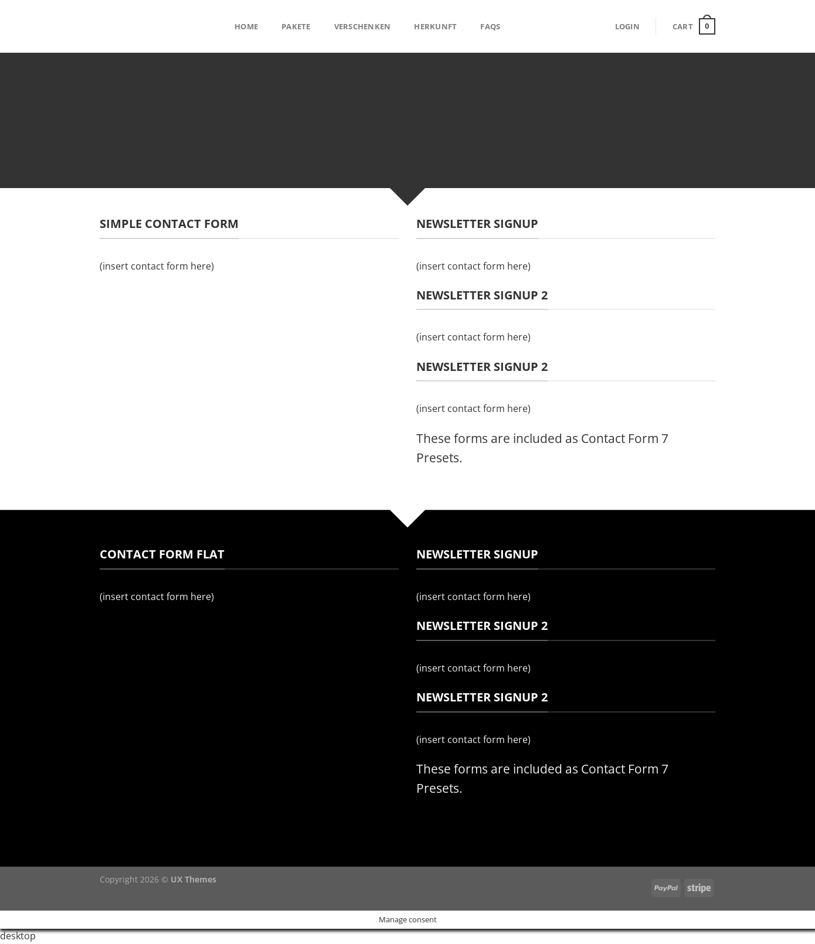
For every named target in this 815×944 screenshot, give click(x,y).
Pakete (296, 26)
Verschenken (362, 26)
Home (246, 26)
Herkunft (435, 26)
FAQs (490, 26)
